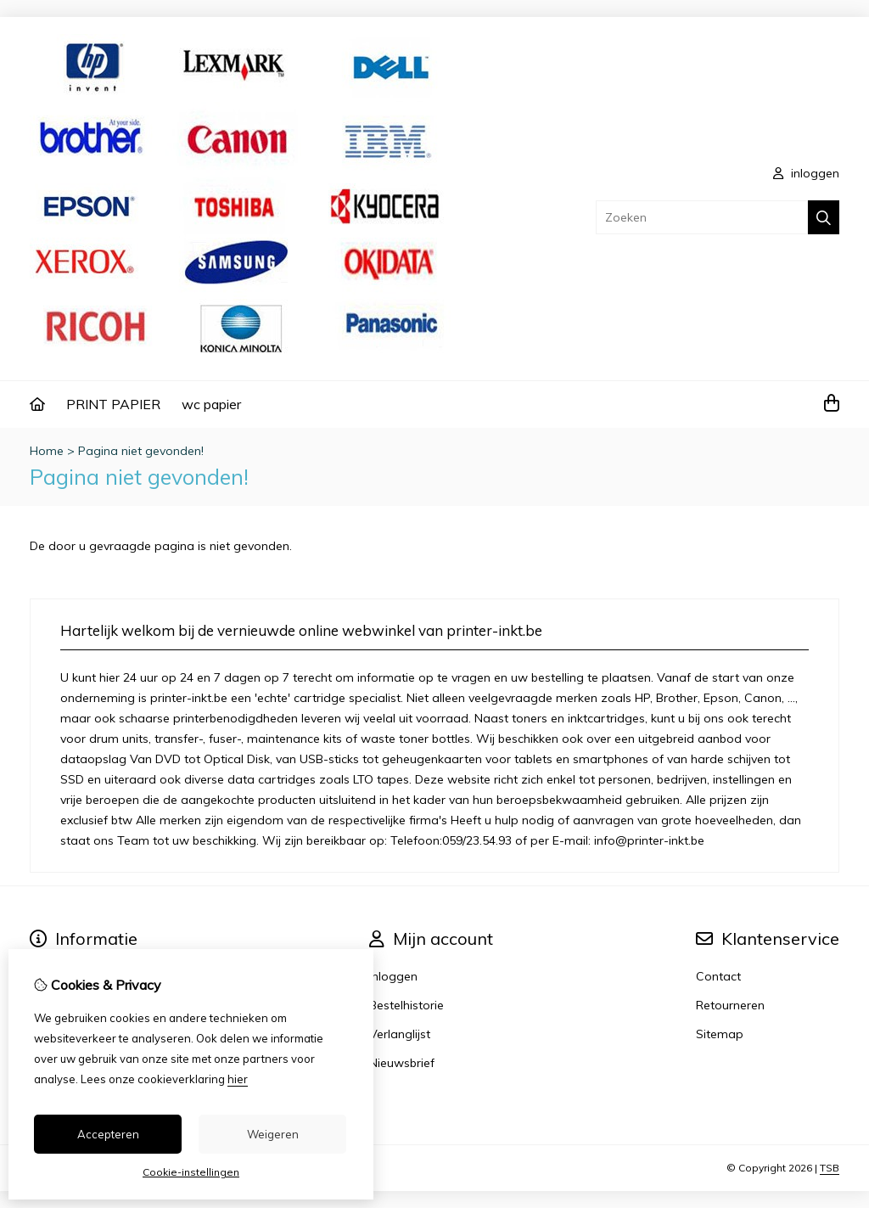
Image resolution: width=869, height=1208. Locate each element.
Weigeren (273, 1134)
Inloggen (393, 976)
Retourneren (730, 1005)
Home (47, 450)
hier (237, 1079)
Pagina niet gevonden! (141, 450)
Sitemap (719, 1034)
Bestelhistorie (406, 1005)
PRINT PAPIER (113, 404)
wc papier (211, 404)
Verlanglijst (399, 1034)
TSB (829, 1167)
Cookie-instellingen (191, 1172)
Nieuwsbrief (401, 1062)
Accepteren (108, 1134)
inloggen (806, 173)
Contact (718, 976)
